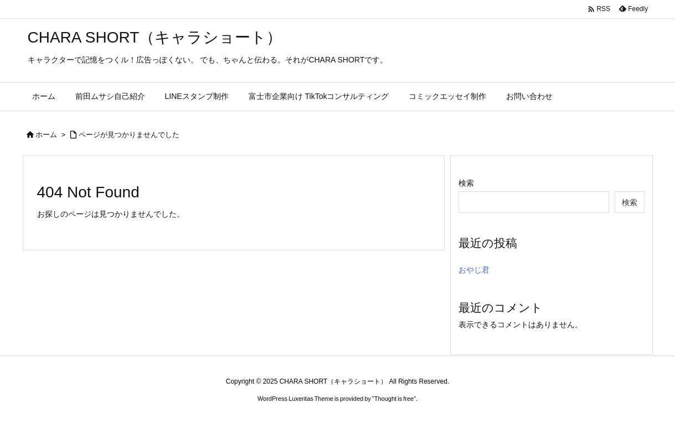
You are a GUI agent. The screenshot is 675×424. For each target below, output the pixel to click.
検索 (466, 183)
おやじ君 (473, 269)
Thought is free (394, 398)
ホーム (46, 134)
